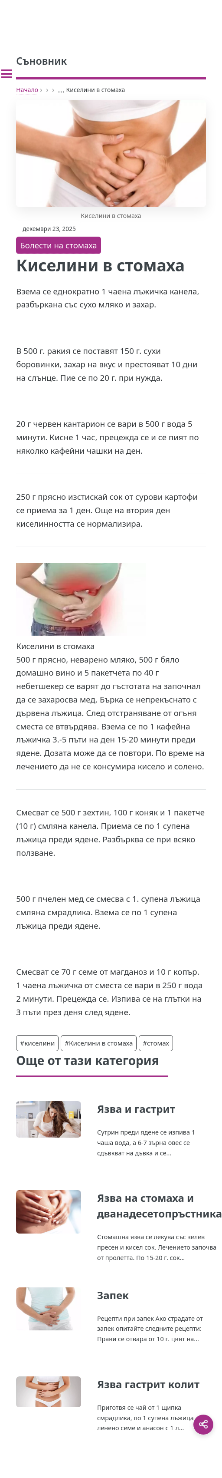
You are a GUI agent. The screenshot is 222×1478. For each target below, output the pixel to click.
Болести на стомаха (58, 245)
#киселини (37, 1043)
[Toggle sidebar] (6, 73)
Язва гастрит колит (148, 1384)
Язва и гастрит (136, 1109)
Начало (27, 90)
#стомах (156, 1043)
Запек (113, 1295)
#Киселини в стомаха (99, 1043)
